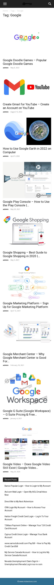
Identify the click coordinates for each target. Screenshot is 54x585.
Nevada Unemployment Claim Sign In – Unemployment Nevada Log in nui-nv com (23, 562)
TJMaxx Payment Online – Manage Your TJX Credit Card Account (28, 527)
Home (5, 11)
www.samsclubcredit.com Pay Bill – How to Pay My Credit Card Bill (28, 545)
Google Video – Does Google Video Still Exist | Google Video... (26, 466)
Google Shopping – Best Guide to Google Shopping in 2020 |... (25, 254)
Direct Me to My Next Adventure (19, 501)
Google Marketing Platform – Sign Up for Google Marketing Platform (26, 305)
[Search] (50, 4)
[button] (5, 4)
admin (5, 68)
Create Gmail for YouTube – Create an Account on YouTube (26, 106)
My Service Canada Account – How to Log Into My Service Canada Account (27, 553)
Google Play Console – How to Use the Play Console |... (26, 203)
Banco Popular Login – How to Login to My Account (28, 486)
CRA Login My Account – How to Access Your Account (25, 509)
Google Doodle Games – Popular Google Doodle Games (25, 62)
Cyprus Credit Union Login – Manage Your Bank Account (26, 536)
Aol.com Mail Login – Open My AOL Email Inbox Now (26, 493)
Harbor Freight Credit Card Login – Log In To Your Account (27, 518)
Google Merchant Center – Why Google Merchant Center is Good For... (24, 357)
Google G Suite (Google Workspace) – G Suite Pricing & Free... (27, 412)
